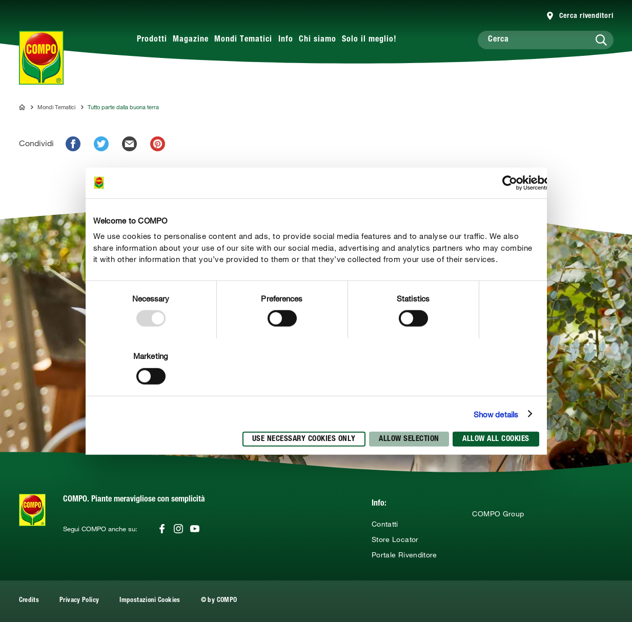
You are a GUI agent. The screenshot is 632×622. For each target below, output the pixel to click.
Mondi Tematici (243, 40)
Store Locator (395, 539)
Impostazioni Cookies (149, 600)
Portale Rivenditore (404, 554)
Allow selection (409, 439)
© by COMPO (219, 600)
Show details (496, 413)
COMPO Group (498, 513)
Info (285, 40)
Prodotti (152, 40)
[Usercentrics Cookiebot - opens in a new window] (510, 182)
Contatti (385, 524)
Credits (29, 600)
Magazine (191, 40)
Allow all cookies (495, 439)
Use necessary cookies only (304, 439)
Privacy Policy (79, 600)
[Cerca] (546, 40)
